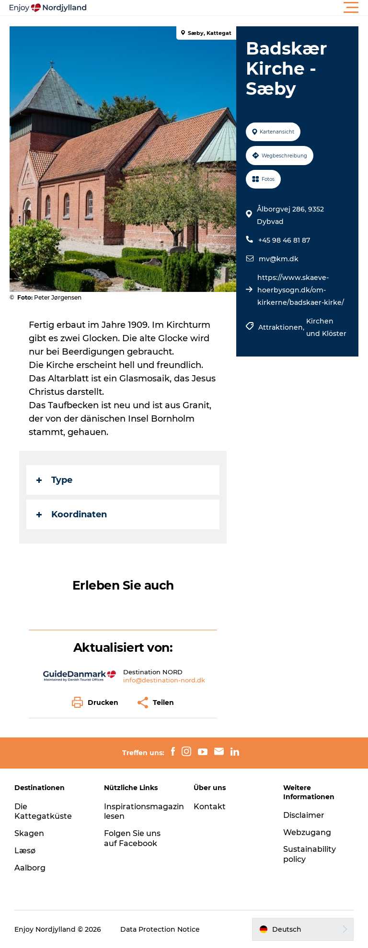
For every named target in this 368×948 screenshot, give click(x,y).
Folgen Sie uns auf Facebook (132, 838)
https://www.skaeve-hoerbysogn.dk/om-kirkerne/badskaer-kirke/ (300, 290)
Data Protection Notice (160, 929)
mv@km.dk (279, 259)
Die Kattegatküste (43, 811)
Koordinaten (71, 514)
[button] (227, 7)
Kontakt (210, 806)
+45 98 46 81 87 (284, 240)
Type (54, 480)
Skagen (29, 833)
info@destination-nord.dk (164, 680)
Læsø (24, 850)
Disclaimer (303, 815)
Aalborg (30, 867)
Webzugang (307, 832)
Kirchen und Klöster (326, 327)
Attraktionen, (282, 327)
